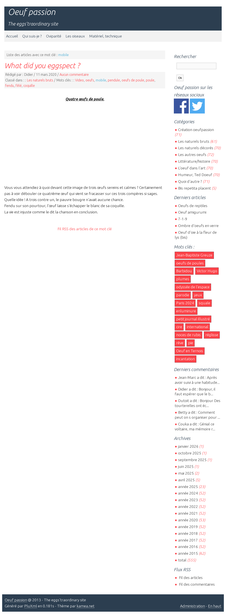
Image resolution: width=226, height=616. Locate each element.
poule (150, 80)
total (182, 560)
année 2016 (188, 547)
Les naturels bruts (40, 80)
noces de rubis (188, 335)
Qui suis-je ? (32, 36)
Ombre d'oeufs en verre (198, 226)
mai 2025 (186, 473)
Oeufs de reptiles (192, 206)
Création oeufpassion (196, 130)
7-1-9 (182, 219)
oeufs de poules (190, 263)
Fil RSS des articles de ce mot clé (85, 229)
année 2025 (188, 487)
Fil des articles (190, 577)
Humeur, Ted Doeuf (195, 175)
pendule (114, 80)
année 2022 (188, 506)
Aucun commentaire (74, 74)
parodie (182, 295)
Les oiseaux (75, 36)
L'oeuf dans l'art (191, 168)
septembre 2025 (192, 460)
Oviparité (53, 36)
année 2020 (188, 520)
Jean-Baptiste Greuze (194, 255)
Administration (192, 606)
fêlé (19, 86)
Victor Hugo (207, 271)
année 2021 (188, 513)
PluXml (30, 606)
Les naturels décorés (195, 148)
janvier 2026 (188, 446)
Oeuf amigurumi (192, 212)
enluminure (186, 311)
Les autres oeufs (192, 154)
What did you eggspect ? (42, 65)
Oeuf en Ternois (189, 351)
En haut (214, 606)
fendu (9, 86)
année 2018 (188, 533)
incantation (185, 359)
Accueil (12, 36)
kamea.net (85, 606)
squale (204, 303)
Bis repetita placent (194, 188)
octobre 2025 (189, 453)
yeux (198, 295)
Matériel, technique (105, 36)
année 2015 (188, 553)
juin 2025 (186, 466)
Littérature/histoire (194, 161)
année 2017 (188, 540)
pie (190, 343)
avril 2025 (186, 480)
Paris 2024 (185, 303)
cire (179, 327)
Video (79, 80)
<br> (84, 143)
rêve (179, 343)
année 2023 (188, 500)
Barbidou (184, 271)
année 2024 (188, 493)
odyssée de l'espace (193, 287)
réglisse (211, 335)
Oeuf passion (31, 12)
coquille (29, 86)
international (197, 327)
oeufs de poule (133, 80)
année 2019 (188, 527)
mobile (101, 80)
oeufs (90, 80)
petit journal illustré (193, 319)
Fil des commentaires (196, 584)
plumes (182, 279)
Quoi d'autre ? (190, 181)
